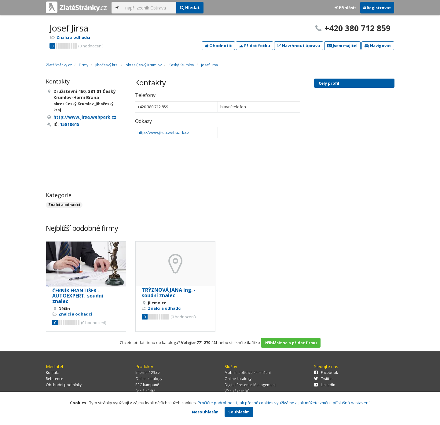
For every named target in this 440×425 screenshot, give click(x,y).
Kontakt (52, 372)
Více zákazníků (237, 391)
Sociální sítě (145, 391)
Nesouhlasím (205, 412)
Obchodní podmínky (64, 384)
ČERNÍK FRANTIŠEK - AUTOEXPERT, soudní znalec (77, 296)
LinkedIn (324, 384)
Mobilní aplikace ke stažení (248, 372)
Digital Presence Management (250, 384)
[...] (149, 7)
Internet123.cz (147, 372)
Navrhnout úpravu (298, 45)
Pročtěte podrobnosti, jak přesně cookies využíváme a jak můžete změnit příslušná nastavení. (284, 402)
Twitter (323, 378)
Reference (54, 378)
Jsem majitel (342, 45)
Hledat (190, 7)
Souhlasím (239, 412)
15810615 (69, 124)
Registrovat (377, 7)
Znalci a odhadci (73, 37)
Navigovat (378, 45)
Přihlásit (345, 7)
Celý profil (329, 83)
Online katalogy (148, 378)
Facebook (326, 372)
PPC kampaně (147, 384)
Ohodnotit (218, 45)
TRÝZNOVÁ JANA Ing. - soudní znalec (169, 292)
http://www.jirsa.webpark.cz (163, 132)
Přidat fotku (254, 45)
